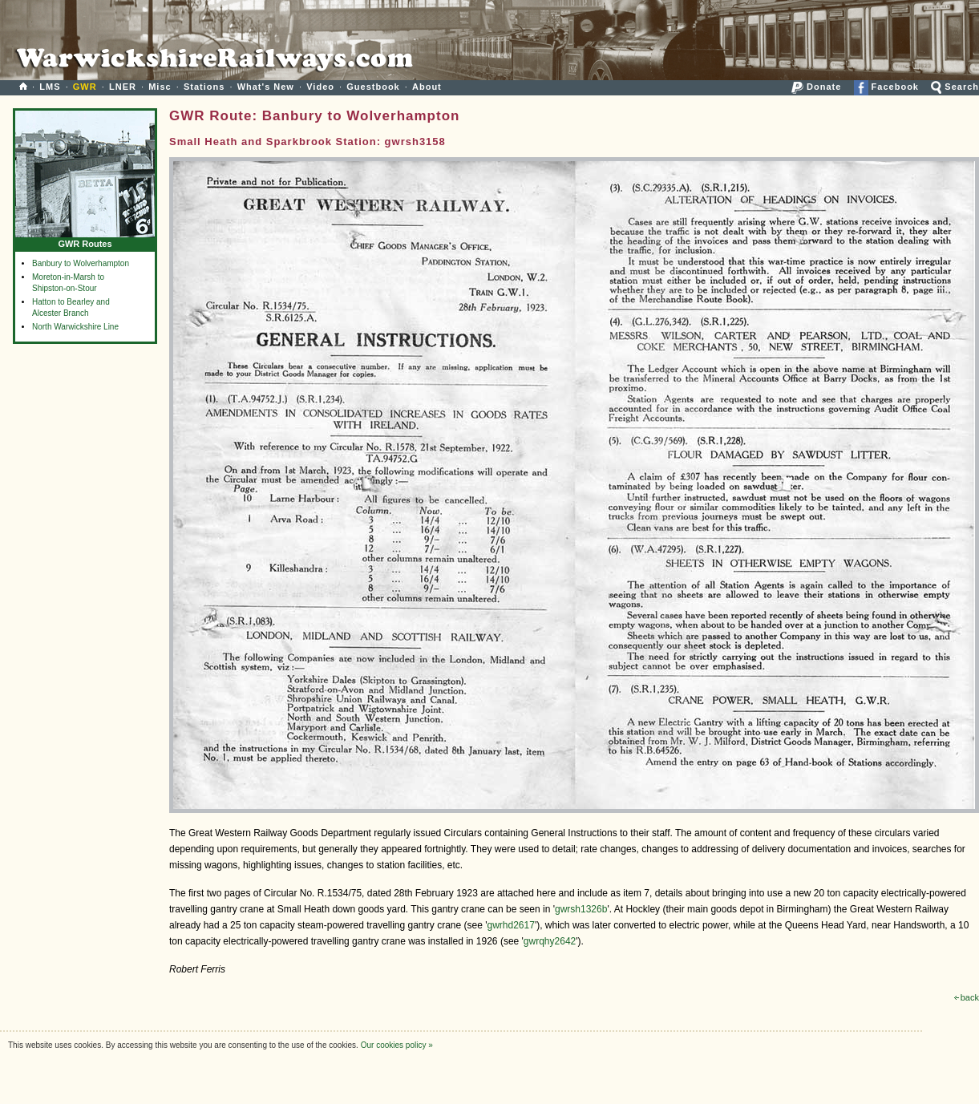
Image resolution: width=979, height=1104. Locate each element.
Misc (159, 86)
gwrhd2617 (511, 925)
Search (955, 86)
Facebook (886, 86)
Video (320, 86)
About (427, 86)
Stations (204, 86)
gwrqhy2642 (550, 941)
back (966, 997)
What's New (265, 86)
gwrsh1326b (581, 909)
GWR (85, 86)
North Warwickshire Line (75, 326)
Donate (816, 86)
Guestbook (372, 86)
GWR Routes (85, 240)
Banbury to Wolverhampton (80, 263)
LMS (49, 86)
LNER (122, 86)
